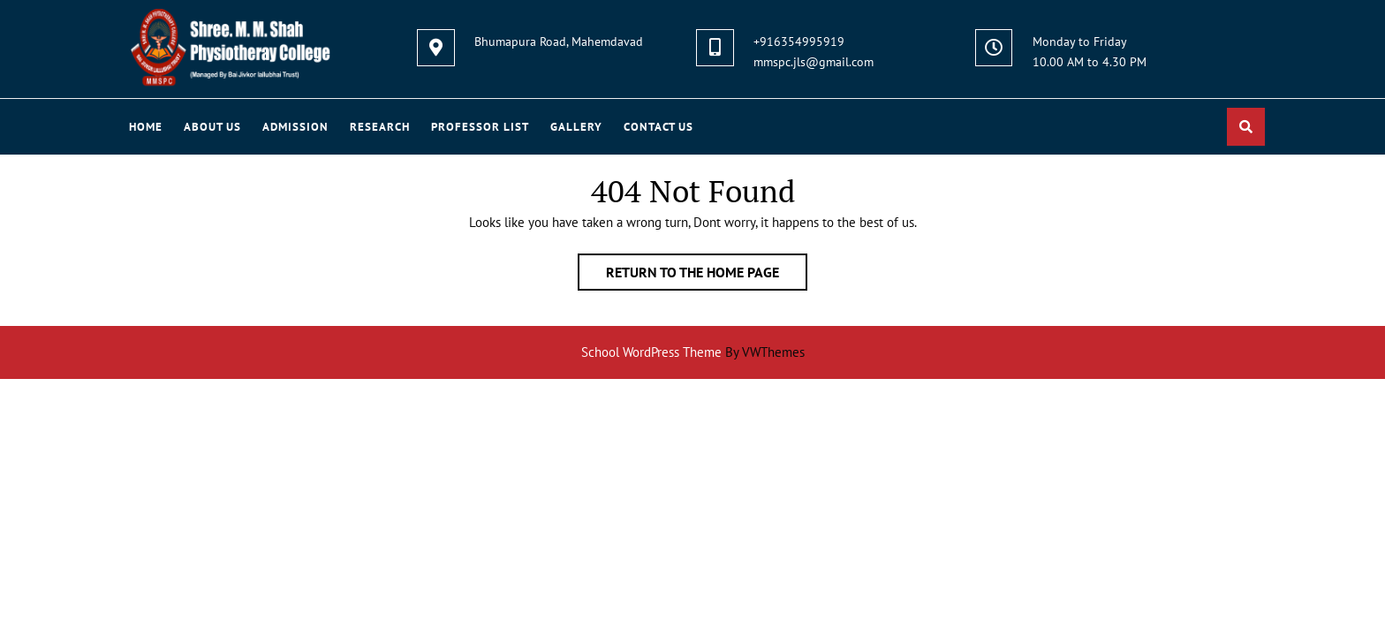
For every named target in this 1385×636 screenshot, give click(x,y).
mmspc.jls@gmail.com (813, 62)
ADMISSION (295, 126)
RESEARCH (380, 126)
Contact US (658, 126)
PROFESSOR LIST (480, 126)
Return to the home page (706, 276)
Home (146, 126)
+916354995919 (798, 41)
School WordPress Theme (651, 352)
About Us (212, 126)
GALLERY (576, 126)
